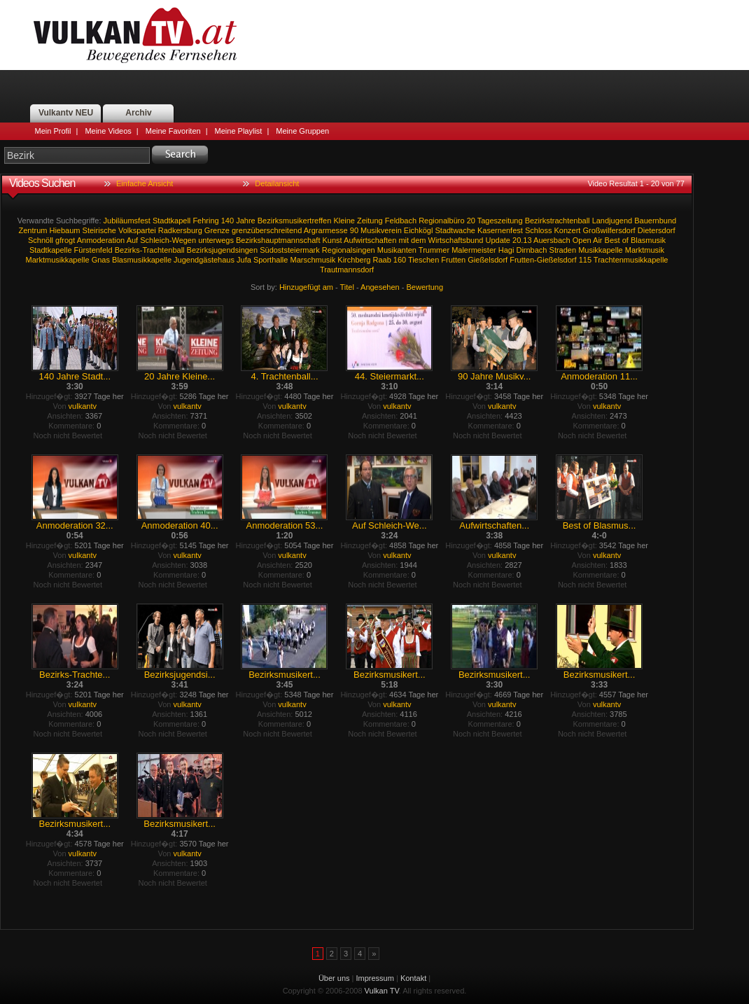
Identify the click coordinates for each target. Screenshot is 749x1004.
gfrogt (65, 240)
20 (471, 220)
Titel (347, 287)
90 (354, 230)
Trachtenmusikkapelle (631, 260)
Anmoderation (101, 240)
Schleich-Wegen (168, 240)
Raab (381, 260)
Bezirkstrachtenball (557, 220)
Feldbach (400, 220)
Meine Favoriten (173, 131)
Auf (133, 240)
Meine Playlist (238, 131)
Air (597, 240)
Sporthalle (270, 260)
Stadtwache (455, 230)
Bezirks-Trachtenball (150, 250)
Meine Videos (108, 131)
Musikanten (396, 250)
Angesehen (380, 287)
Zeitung (370, 220)
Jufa (244, 260)
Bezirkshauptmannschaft (278, 240)
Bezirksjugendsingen (222, 250)
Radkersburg (180, 230)
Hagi (506, 250)
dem (418, 240)
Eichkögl (418, 230)
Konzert (567, 230)
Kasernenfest (500, 230)
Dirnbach (531, 250)
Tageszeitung (500, 220)
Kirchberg (353, 260)
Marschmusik (312, 260)
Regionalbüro (441, 220)
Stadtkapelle (50, 250)
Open (582, 240)
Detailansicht (277, 183)
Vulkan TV (135, 35)
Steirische (99, 230)
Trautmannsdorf (347, 269)
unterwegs (216, 240)
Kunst (332, 240)
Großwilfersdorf (609, 230)
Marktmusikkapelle (58, 260)
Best (612, 240)
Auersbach (551, 240)
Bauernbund (655, 220)
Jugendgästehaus (204, 260)
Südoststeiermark (290, 250)
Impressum (375, 978)
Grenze (217, 230)
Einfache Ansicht (144, 183)
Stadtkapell (171, 220)
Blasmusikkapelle (142, 260)
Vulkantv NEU (65, 113)
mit (403, 240)
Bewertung (425, 287)
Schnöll (40, 240)
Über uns (334, 978)
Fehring (205, 220)
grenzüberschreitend (267, 230)
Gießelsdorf (487, 260)
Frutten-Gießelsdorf (543, 260)
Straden (563, 250)
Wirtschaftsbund (456, 240)
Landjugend (612, 220)
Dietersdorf (657, 230)
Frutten (453, 260)
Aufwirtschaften (370, 240)
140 (227, 220)
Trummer (434, 250)
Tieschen (423, 260)
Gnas (101, 260)
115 (585, 260)
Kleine (344, 220)
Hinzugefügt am (306, 287)
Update (498, 240)
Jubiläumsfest (127, 220)
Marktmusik (644, 250)
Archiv (138, 113)
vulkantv (83, 406)
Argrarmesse (326, 230)
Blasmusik (648, 240)
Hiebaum (64, 230)
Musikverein (381, 230)
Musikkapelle (600, 250)
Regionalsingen (348, 250)
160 (399, 260)
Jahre (245, 220)
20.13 (522, 240)
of (625, 240)
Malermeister (473, 250)
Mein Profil (53, 131)
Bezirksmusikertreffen (295, 220)
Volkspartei (137, 230)
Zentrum (32, 230)
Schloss (538, 230)
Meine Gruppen (302, 131)
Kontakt (413, 978)
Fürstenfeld (93, 250)
